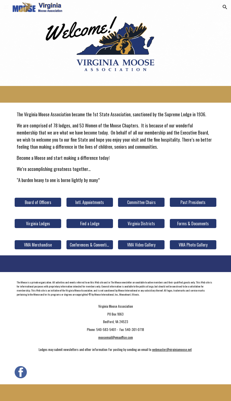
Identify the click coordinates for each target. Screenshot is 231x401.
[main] (115, 147)
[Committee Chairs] (141, 202)
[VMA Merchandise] (38, 245)
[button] (6, 7)
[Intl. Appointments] (90, 202)
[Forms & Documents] (193, 223)
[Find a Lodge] (90, 223)
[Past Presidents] (193, 202)
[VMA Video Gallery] (141, 245)
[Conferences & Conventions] (90, 245)
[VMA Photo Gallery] (193, 245)
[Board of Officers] (38, 202)
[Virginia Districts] (141, 223)
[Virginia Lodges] (38, 223)
